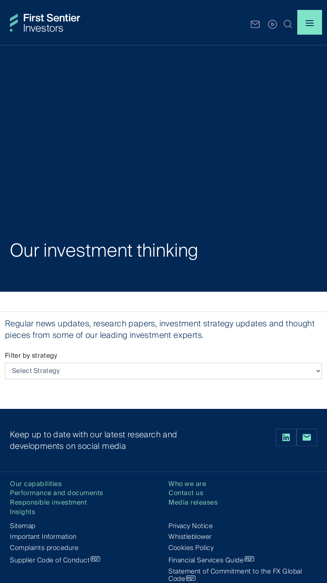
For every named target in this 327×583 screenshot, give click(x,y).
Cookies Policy (190, 547)
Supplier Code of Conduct (50, 560)
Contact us (185, 493)
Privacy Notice (190, 526)
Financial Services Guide (206, 560)
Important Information (43, 536)
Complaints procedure (44, 547)
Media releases (193, 502)
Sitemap (23, 526)
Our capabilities (36, 484)
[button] (288, 23)
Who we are (187, 484)
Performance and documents (56, 493)
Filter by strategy (31, 355)
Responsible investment (48, 502)
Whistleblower (190, 536)
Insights (22, 512)
